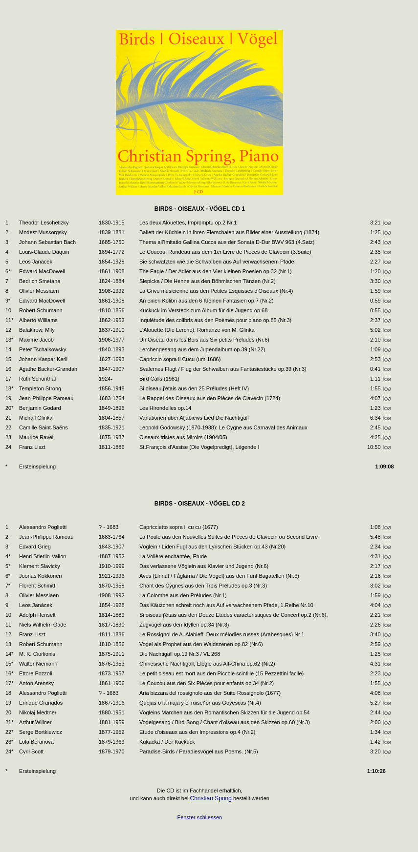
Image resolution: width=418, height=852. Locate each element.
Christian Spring (211, 798)
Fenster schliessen (199, 817)
